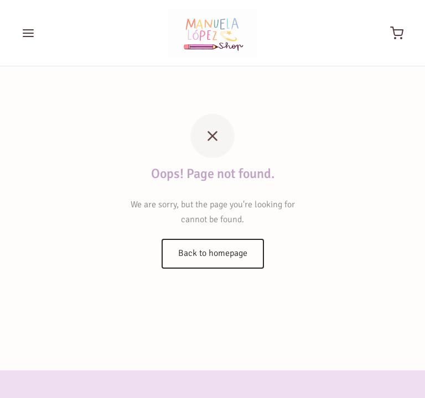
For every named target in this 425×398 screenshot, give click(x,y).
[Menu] (28, 33)
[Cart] (396, 33)
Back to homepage (212, 253)
